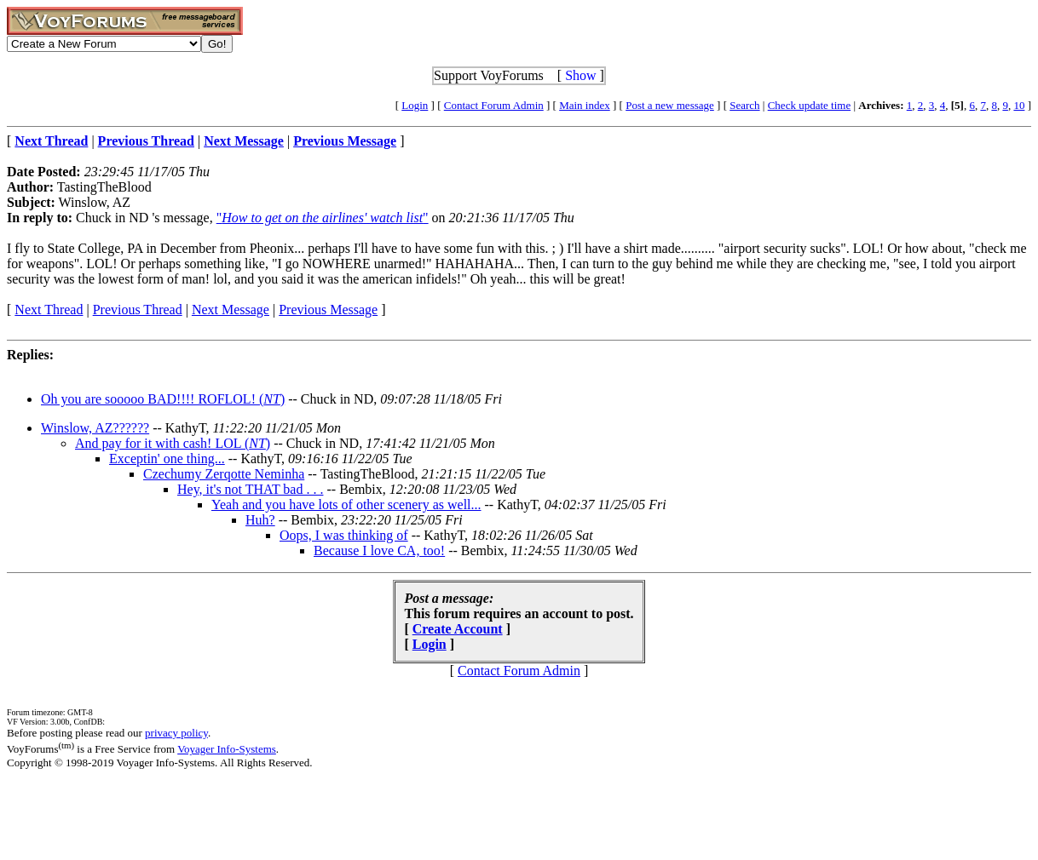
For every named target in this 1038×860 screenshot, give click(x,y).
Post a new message (670, 105)
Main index (584, 105)
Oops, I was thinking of (344, 535)
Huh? (260, 520)
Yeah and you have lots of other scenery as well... (346, 504)
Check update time (809, 105)
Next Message (230, 309)
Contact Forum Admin (494, 105)
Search (744, 105)
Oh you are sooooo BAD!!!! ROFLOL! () (163, 399)
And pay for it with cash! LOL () (172, 443)
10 (1018, 105)
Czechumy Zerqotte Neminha (223, 474)
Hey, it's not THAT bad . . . (250, 489)
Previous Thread (137, 309)
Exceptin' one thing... (167, 458)
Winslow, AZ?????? (95, 428)
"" (322, 217)
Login (414, 105)
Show (580, 75)
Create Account (457, 629)
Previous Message (328, 309)
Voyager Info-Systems (226, 748)
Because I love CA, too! (379, 550)
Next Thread (48, 309)
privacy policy (176, 732)
